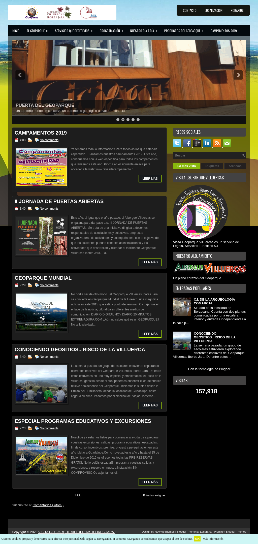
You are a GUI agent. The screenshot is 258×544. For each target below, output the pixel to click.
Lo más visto (186, 166)
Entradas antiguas (154, 495)
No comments (49, 140)
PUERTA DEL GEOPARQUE (45, 105)
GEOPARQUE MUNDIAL (43, 277)
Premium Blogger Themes (230, 531)
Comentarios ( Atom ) (48, 505)
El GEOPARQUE (39, 29)
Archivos (235, 166)
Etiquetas (212, 166)
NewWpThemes (165, 531)
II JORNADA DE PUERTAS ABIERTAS (59, 201)
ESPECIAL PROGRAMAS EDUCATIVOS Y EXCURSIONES (83, 421)
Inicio (15, 30)
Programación (113, 29)
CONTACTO (190, 10)
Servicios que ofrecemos (75, 29)
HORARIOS (237, 10)
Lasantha (206, 531)
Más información (213, 538)
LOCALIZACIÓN (213, 10)
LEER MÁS (150, 178)
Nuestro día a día (145, 29)
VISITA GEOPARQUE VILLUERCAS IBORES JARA (76, 532)
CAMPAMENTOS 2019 (224, 30)
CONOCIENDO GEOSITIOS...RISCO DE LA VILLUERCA (80, 349)
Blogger (224, 369)
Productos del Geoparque (185, 29)
